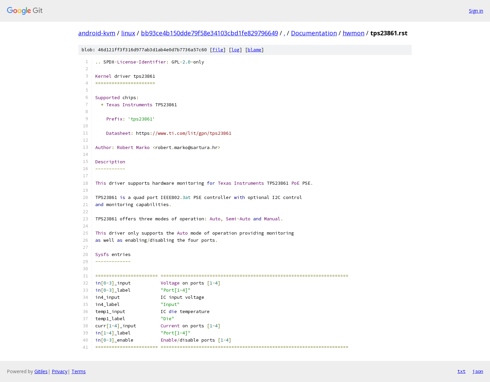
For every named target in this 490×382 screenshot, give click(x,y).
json (477, 371)
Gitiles (41, 371)
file (217, 50)
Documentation (314, 33)
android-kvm (96, 33)
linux (128, 33)
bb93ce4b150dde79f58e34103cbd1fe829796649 (209, 33)
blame (254, 50)
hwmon (353, 33)
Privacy (59, 371)
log (235, 50)
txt (461, 371)
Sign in (476, 10)
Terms (78, 371)
